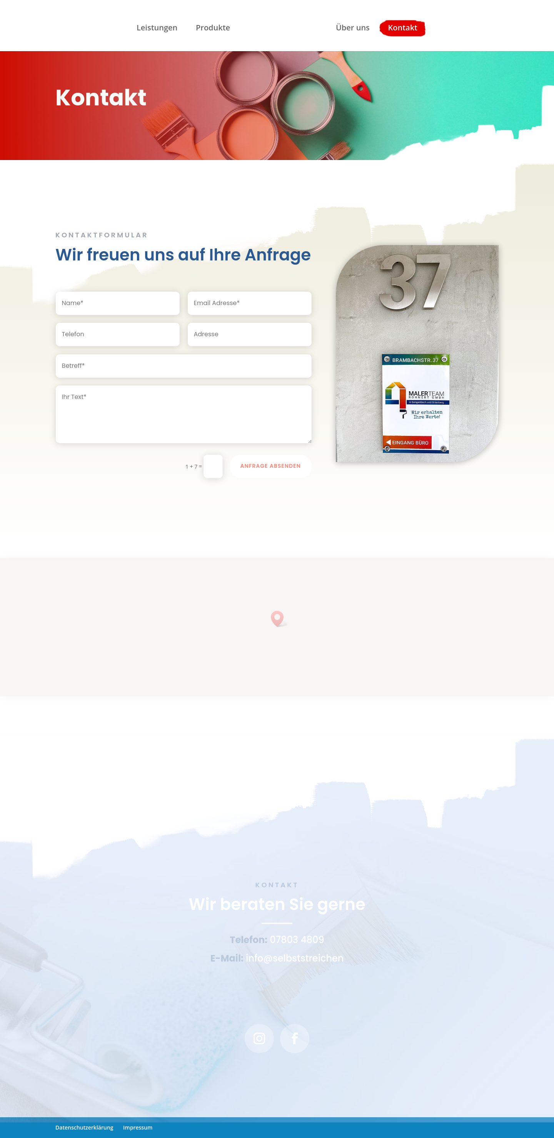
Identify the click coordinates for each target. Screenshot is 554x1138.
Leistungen (158, 27)
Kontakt (401, 27)
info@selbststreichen (295, 960)
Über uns (351, 27)
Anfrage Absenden (270, 466)
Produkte (214, 27)
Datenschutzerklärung (84, 1127)
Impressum (137, 1127)
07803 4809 (297, 942)
